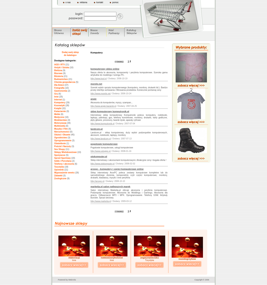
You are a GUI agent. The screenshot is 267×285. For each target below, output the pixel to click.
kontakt (99, 2)
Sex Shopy (59, 149)
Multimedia (59, 126)
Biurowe (58, 73)
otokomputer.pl (99, 156)
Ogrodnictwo (60, 137)
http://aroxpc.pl (97, 181)
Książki (57, 108)
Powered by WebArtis (67, 280)
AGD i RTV (59, 64)
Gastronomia (60, 91)
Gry (56, 94)
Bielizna (58, 70)
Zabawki (58, 175)
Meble (57, 114)
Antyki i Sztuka (61, 67)
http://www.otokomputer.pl (103, 164)
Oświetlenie (60, 143)
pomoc (115, 2)
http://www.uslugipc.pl (101, 151)
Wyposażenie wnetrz (64, 173)
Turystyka (59, 167)
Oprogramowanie (62, 140)
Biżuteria (58, 76)
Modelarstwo (60, 120)
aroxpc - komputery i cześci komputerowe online (117, 169)
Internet (58, 99)
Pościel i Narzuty (62, 146)
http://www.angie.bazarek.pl (103, 106)
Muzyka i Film (61, 129)
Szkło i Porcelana (62, 161)
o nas (68, 2)
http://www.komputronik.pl (102, 123)
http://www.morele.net (101, 93)
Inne (56, 97)
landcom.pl (97, 129)
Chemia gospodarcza (64, 82)
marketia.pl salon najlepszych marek (110, 186)
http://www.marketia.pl (101, 201)
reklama (83, 2)
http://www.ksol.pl (99, 78)
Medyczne (59, 117)
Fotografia (59, 88)
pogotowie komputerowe (104, 144)
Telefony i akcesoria (64, 164)
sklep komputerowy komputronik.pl (110, 111)
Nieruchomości (61, 132)
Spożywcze (59, 155)
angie (94, 99)
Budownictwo (61, 79)
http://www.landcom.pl (101, 138)
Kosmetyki (59, 105)
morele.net (96, 84)
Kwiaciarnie (60, 111)
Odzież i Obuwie (62, 135)
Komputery (59, 102)
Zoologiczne (60, 178)
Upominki (59, 170)
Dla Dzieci (59, 85)
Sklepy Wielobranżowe (65, 152)
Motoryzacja (60, 123)
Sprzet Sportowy (62, 158)
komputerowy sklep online (105, 69)
